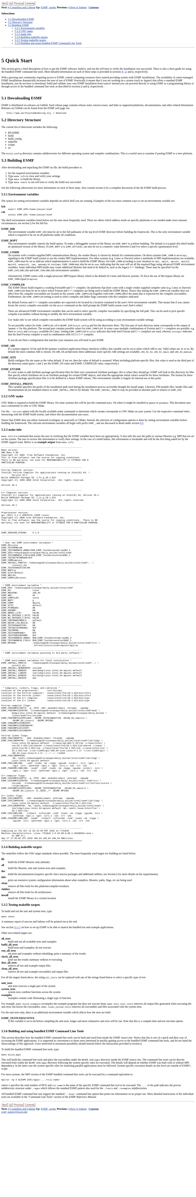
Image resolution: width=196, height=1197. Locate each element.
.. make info (23, 34)
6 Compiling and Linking (21, 7)
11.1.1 (17, 1008)
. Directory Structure (20, 22)
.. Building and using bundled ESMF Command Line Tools (48, 43)
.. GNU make (24, 31)
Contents (94, 7)
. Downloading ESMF (21, 19)
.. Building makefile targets (31, 37)
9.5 (141, 424)
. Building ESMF (18, 25)
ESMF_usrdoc (48, 7)
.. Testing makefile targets (30, 40)
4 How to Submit (77, 7)
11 (125, 71)
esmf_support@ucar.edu (14, 1194)
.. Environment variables (30, 28)
